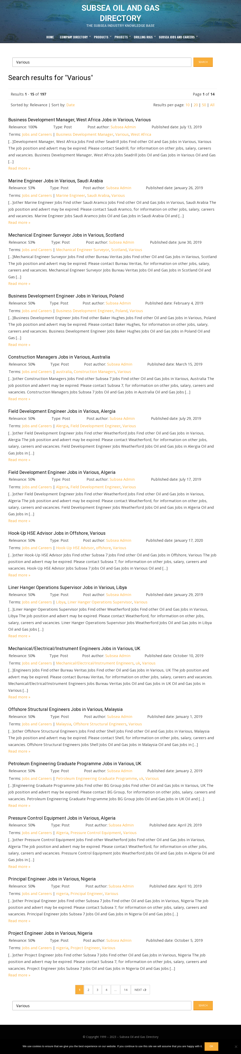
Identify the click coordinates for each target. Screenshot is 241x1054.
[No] (236, 1047)
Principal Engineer (86, 897)
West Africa (141, 137)
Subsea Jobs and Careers (177, 40)
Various (122, 137)
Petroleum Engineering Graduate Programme (96, 781)
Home (50, 40)
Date (70, 108)
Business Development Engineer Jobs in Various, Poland (66, 299)
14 (129, 994)
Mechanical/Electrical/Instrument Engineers (95, 666)
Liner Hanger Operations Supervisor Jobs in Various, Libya (67, 591)
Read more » (19, 171)
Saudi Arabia (98, 198)
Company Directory (74, 40)
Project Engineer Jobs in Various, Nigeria (50, 936)
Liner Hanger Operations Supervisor (100, 605)
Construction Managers (95, 375)
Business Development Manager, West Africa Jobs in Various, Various (79, 123)
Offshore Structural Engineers (99, 727)
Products (101, 40)
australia (64, 375)
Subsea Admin (123, 130)
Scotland (119, 253)
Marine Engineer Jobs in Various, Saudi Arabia (55, 184)
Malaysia (63, 727)
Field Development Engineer (95, 429)
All (212, 108)
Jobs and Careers (37, 137)
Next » (145, 994)
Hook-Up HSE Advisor (75, 551)
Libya (61, 605)
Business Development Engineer (84, 314)
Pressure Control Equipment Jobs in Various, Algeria (62, 821)
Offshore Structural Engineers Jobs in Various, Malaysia (65, 712)
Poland (121, 314)
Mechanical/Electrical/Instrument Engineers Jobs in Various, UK (74, 652)
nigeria (62, 897)
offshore (103, 551)
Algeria (62, 490)
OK (211, 1046)
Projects (121, 40)
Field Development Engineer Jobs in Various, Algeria (62, 475)
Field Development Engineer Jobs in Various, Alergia (62, 414)
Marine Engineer (70, 198)
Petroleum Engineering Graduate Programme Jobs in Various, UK (74, 767)
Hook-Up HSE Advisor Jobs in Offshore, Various (56, 536)
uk (138, 666)
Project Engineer (85, 951)
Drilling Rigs (143, 40)
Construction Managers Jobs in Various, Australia (59, 360)
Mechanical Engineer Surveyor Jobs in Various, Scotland (66, 238)
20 (196, 108)
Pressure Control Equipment (95, 836)
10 (187, 108)
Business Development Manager (84, 137)
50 (204, 108)
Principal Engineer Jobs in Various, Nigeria (52, 882)
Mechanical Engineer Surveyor (82, 253)
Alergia (62, 429)
